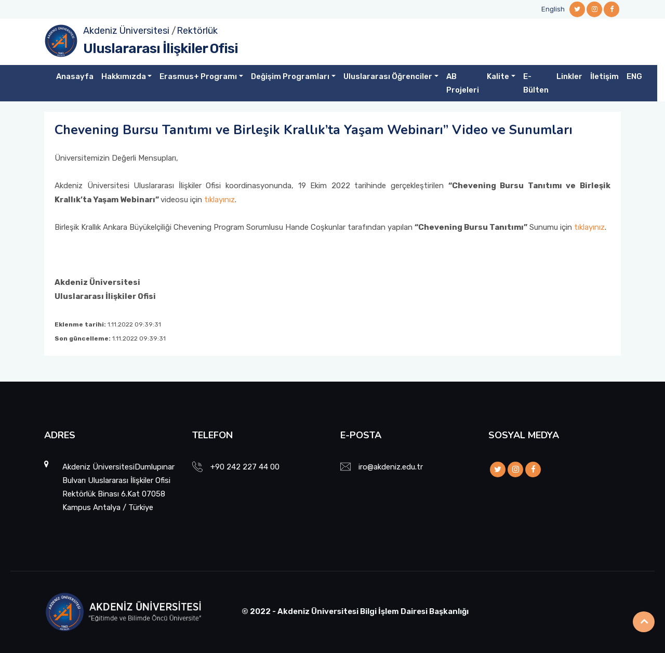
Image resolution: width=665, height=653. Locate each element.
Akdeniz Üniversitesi (126, 30)
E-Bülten (536, 83)
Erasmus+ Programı (198, 76)
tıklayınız (219, 199)
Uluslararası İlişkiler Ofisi (160, 49)
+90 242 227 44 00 (245, 467)
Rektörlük (197, 30)
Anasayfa (75, 76)
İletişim (604, 76)
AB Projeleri (462, 83)
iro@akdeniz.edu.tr (390, 467)
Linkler (569, 76)
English (553, 9)
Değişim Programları (290, 76)
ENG (634, 76)
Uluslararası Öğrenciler (387, 76)
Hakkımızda (123, 76)
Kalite (498, 76)
